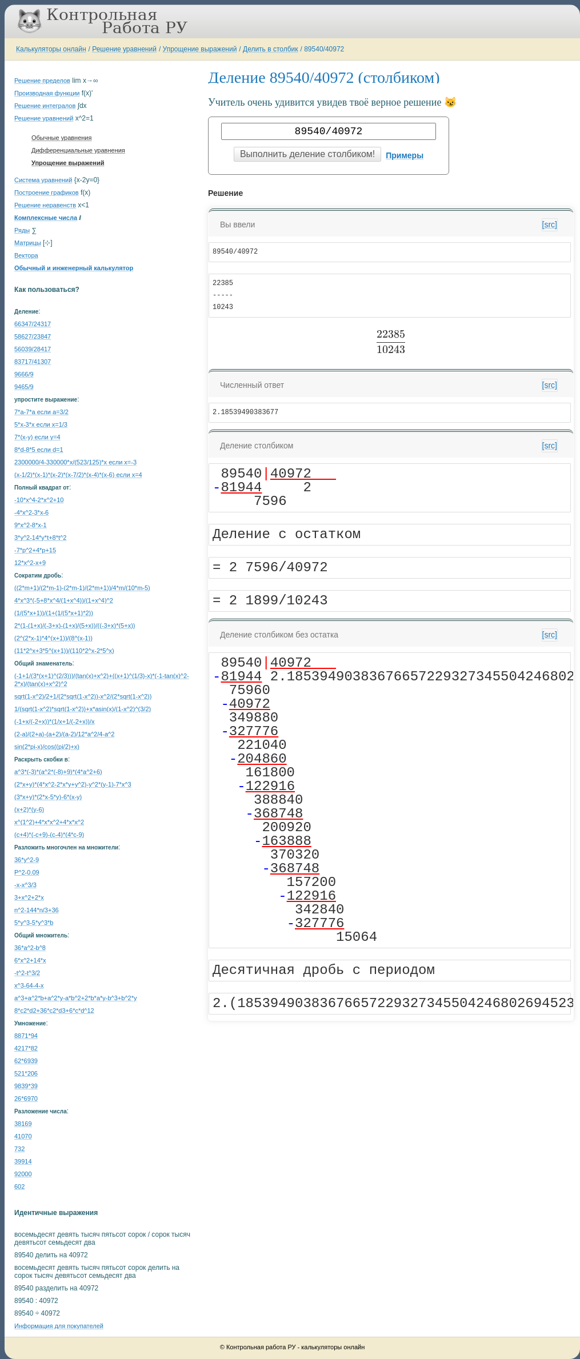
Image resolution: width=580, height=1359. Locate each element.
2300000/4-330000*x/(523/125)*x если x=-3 (75, 462)
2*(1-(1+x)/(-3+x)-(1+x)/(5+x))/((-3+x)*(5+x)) (74, 625)
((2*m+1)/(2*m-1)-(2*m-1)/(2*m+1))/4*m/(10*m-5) (82, 587)
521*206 (26, 1073)
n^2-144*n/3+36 (36, 910)
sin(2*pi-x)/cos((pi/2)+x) (46, 746)
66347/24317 (32, 323)
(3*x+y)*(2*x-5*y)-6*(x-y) (48, 796)
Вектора (26, 255)
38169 (23, 1123)
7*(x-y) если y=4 (37, 437)
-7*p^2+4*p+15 (35, 550)
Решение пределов (42, 80)
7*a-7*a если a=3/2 (41, 411)
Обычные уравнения (61, 137)
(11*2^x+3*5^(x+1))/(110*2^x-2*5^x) (64, 650)
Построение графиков (46, 192)
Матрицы (27, 242)
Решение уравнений (124, 49)
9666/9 (24, 374)
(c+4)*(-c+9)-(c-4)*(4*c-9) (49, 834)
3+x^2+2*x (29, 897)
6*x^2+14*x (30, 960)
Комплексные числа (45, 217)
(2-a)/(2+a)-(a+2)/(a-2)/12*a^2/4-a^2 (64, 734)
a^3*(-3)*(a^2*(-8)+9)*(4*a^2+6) (58, 771)
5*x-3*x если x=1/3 (40, 424)
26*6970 (26, 1098)
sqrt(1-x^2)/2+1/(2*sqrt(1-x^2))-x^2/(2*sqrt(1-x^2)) (82, 696)
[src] (549, 224)
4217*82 (26, 1048)
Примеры (404, 155)
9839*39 (26, 1086)
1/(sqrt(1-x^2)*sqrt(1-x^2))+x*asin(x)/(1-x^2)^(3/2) (82, 708)
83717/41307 (32, 361)
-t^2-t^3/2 (27, 972)
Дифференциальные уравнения (78, 150)
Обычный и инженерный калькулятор (73, 267)
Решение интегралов (44, 105)
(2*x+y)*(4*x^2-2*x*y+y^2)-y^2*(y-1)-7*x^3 (72, 784)
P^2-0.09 (26, 872)
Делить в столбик (270, 49)
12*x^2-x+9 (30, 562)
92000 (23, 1173)
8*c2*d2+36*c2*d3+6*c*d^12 (54, 1010)
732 (19, 1148)
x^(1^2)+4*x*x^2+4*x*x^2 (49, 822)
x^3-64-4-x (29, 985)
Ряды (22, 230)
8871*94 (26, 1035)
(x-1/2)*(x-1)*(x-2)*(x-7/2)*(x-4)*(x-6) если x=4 (78, 474)
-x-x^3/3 (25, 884)
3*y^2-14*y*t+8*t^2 (40, 537)
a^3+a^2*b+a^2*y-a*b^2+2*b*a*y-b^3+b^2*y (75, 998)
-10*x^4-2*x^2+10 (38, 499)
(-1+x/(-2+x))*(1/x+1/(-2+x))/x (54, 721)
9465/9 (24, 386)
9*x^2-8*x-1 (30, 525)
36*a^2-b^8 (30, 947)
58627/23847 (32, 336)
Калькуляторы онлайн (51, 49)
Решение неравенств (45, 205)
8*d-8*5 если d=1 (38, 449)
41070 (23, 1136)
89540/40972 (324, 49)
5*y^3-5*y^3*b (33, 922)
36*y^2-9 (26, 859)
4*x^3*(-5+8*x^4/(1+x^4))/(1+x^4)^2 (63, 600)
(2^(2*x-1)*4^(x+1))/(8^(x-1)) (53, 638)
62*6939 (26, 1060)
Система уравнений (43, 180)
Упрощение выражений (200, 49)
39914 (23, 1161)
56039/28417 (32, 349)
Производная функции (46, 93)
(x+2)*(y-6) (29, 809)
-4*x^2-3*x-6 (31, 512)
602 (19, 1186)
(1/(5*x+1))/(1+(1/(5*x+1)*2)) (53, 613)
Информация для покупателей (58, 1325)
